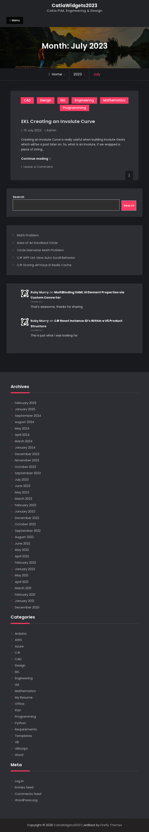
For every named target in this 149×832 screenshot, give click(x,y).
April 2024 (22, 434)
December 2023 (27, 454)
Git (17, 684)
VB (17, 742)
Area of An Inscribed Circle (37, 243)
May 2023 (22, 492)
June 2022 (22, 543)
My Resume (24, 697)
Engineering (84, 100)
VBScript (21, 748)
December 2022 (27, 518)
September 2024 (28, 415)
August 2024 (24, 422)
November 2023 (27, 460)
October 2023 (25, 467)
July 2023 (22, 479)
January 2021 (24, 601)
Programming (74, 108)
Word (19, 755)
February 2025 (25, 403)
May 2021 (21, 575)
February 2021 (25, 594)
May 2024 (22, 428)
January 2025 (25, 409)
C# (17, 652)
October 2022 (25, 524)
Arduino (21, 633)
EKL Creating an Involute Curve (58, 121)
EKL (63, 100)
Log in (19, 781)
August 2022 (24, 537)
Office (19, 703)
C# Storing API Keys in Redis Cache (44, 265)
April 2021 (21, 582)
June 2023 (22, 486)
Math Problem (28, 235)
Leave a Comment (38, 166)
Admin (51, 130)
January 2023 (25, 511)
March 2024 (23, 441)
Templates (23, 736)
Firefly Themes (111, 825)
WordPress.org (26, 800)
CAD (27, 100)
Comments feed (28, 794)
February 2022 (25, 562)
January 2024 (25, 447)
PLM (18, 710)
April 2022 (22, 556)
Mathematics (114, 100)
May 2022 (22, 549)
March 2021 (23, 588)
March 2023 (23, 498)
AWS (18, 640)
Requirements (26, 729)
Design (45, 100)
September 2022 (28, 530)
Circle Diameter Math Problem (40, 250)
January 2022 (25, 569)
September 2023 (28, 473)
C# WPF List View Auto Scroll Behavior (46, 257)
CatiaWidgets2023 (74, 5)
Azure (19, 646)
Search (18, 197)
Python (20, 723)
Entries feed (24, 787)
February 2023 (25, 505)
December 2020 (27, 607)
